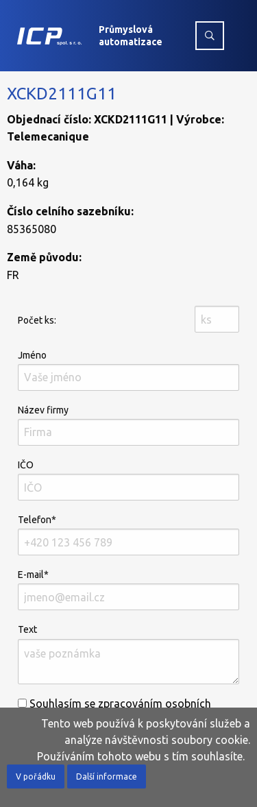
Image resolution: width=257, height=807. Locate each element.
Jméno (128, 370)
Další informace (106, 776)
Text (128, 654)
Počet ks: (37, 320)
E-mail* (128, 589)
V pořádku (36, 776)
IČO (128, 480)
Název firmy (128, 425)
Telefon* (128, 534)
